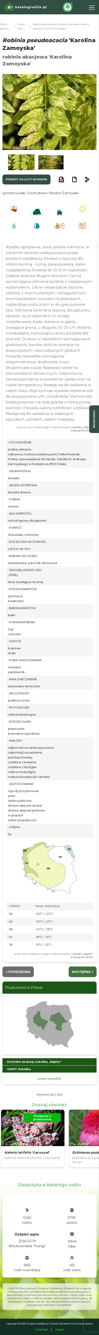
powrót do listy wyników (26, 179)
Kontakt (41, 1329)
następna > (82, 972)
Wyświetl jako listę (49, 1094)
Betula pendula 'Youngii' (27, 1246)
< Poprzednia (18, 972)
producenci (94, 419)
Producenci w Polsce (24, 988)
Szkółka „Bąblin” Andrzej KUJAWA (82, 428)
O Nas (59, 1329)
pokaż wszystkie (49, 1078)
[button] (21, 162)
